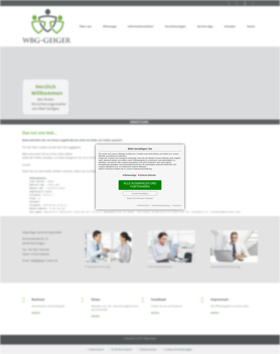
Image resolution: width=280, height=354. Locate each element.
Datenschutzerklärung (160, 205)
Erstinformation (143, 205)
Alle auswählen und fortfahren (140, 185)
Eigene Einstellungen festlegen (140, 198)
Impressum (177, 205)
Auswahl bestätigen (140, 193)
